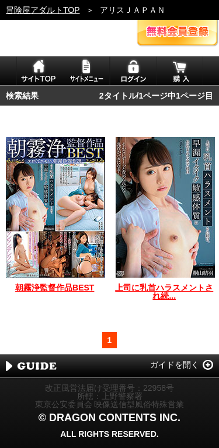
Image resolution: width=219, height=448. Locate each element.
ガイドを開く (174, 364)
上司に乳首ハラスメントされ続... (164, 291)
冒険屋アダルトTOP (43, 10)
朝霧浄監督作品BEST (54, 287)
